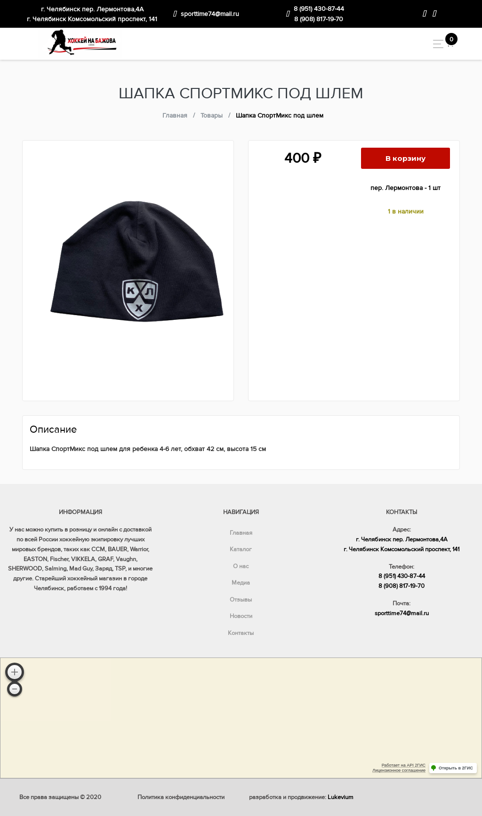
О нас (241, 566)
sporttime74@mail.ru (210, 14)
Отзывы (241, 599)
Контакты (241, 633)
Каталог (241, 549)
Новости (241, 616)
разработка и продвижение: (301, 797)
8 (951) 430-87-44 (319, 9)
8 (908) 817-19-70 (318, 19)
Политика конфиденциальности (181, 797)
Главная (241, 533)
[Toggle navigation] (435, 44)
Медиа (241, 582)
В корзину (406, 158)
